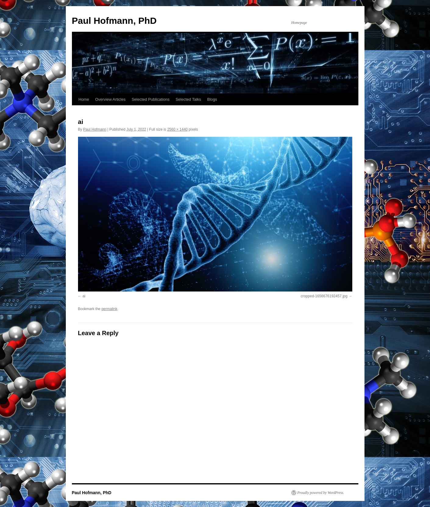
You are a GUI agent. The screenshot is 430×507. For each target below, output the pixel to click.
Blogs (212, 99)
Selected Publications (150, 99)
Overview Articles (110, 99)
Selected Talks (188, 99)
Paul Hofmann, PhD (114, 21)
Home (84, 99)
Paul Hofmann (94, 129)
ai (84, 296)
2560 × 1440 (177, 129)
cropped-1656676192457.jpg (324, 296)
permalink (109, 309)
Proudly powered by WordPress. (320, 493)
